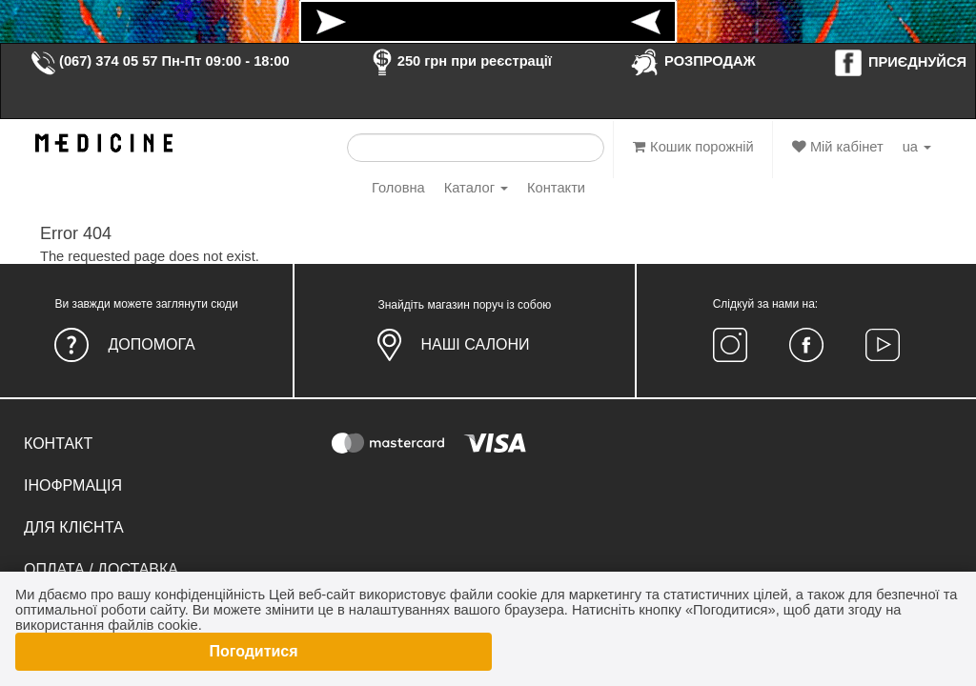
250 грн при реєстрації (459, 61)
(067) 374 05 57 (93, 61)
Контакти (556, 187)
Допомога (151, 344)
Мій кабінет (838, 146)
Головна (398, 187)
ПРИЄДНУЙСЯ (899, 62)
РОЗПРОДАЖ (692, 61)
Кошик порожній (693, 146)
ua (917, 146)
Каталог (476, 187)
